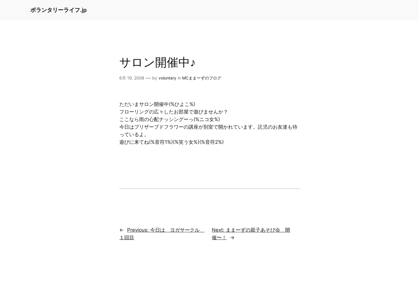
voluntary (167, 77)
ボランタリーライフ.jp (58, 9)
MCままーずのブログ (201, 77)
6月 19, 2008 (131, 77)
